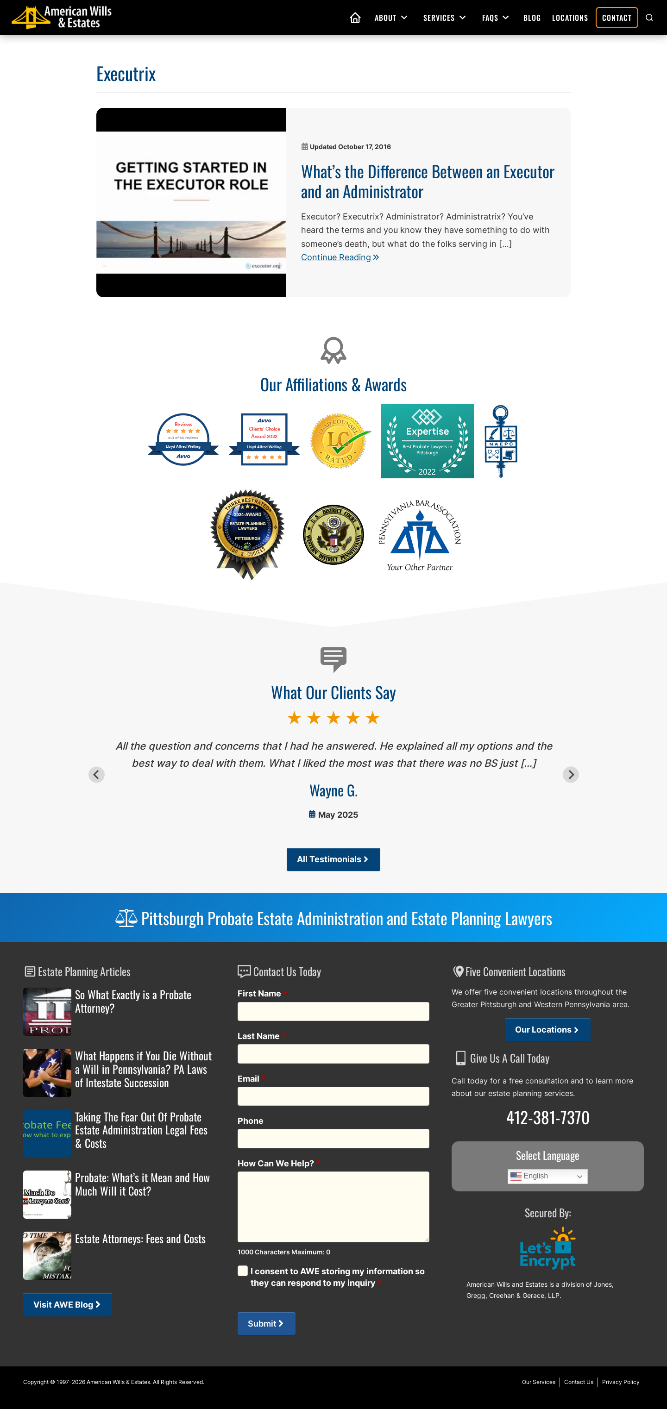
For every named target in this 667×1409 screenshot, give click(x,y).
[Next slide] (571, 775)
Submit (262, 1323)
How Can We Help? (279, 1163)
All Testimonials (329, 859)
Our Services (538, 1381)
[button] (649, 17)
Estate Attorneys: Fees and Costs (140, 1238)
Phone (251, 1121)
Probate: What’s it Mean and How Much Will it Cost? (142, 1184)
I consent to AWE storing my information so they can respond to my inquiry (338, 1277)
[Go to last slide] (96, 775)
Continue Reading (339, 257)
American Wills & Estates (118, 1381)
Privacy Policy (621, 1381)
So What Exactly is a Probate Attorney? (133, 1001)
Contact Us (578, 1381)
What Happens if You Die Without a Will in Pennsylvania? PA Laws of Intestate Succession (143, 1069)
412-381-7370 (548, 1117)
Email (252, 1078)
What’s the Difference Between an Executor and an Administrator (427, 180)
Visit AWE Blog (63, 1304)
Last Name (262, 1036)
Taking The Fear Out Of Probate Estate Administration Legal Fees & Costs (141, 1130)
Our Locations (543, 1029)
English (529, 1176)
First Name (263, 993)
